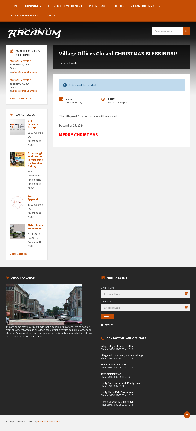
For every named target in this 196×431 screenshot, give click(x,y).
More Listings (18, 253)
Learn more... (37, 336)
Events (73, 63)
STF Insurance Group (34, 124)
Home (62, 63)
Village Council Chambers (24, 71)
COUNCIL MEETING (20, 61)
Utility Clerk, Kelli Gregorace (117, 392)
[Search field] (171, 31)
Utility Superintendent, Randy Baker (121, 383)
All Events (107, 325)
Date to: (106, 301)
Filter (107, 316)
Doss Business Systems (48, 421)
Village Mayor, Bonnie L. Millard (118, 346)
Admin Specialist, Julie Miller (117, 401)
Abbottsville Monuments (36, 227)
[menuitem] (14, 6)
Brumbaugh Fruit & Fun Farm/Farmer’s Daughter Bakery (36, 159)
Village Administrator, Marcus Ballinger (123, 355)
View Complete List (21, 98)
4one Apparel (33, 197)
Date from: (107, 287)
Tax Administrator (111, 374)
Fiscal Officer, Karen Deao (115, 364)
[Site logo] (34, 38)
